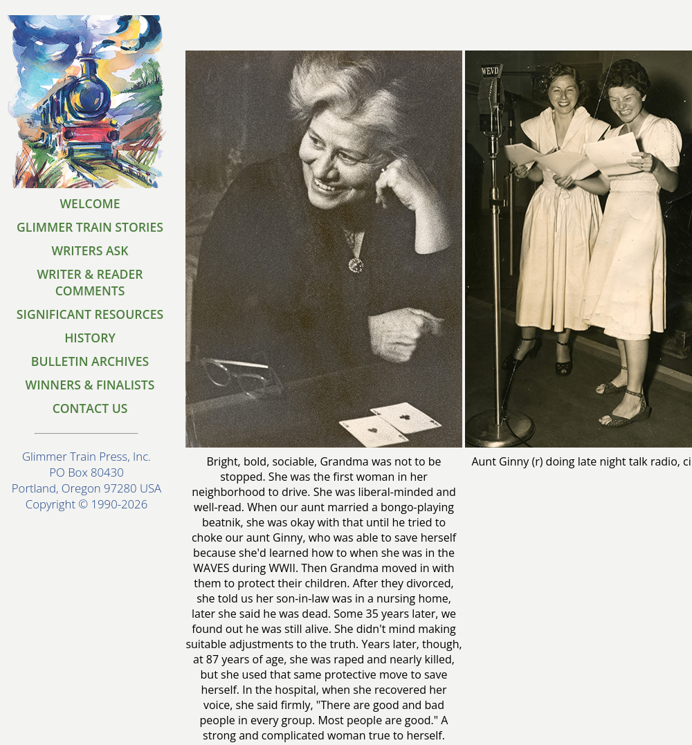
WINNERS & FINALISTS (90, 384)
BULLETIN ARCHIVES (90, 361)
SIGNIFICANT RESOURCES (90, 314)
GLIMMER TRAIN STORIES (90, 227)
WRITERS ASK (89, 250)
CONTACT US (90, 408)
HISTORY (90, 337)
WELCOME (90, 203)
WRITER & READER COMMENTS (90, 282)
